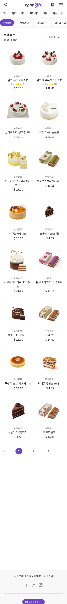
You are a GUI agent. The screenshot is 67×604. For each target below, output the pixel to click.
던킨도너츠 (24, 22)
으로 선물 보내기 (33, 601)
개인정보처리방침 (33, 576)
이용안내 (48, 576)
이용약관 (18, 576)
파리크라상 (42, 22)
